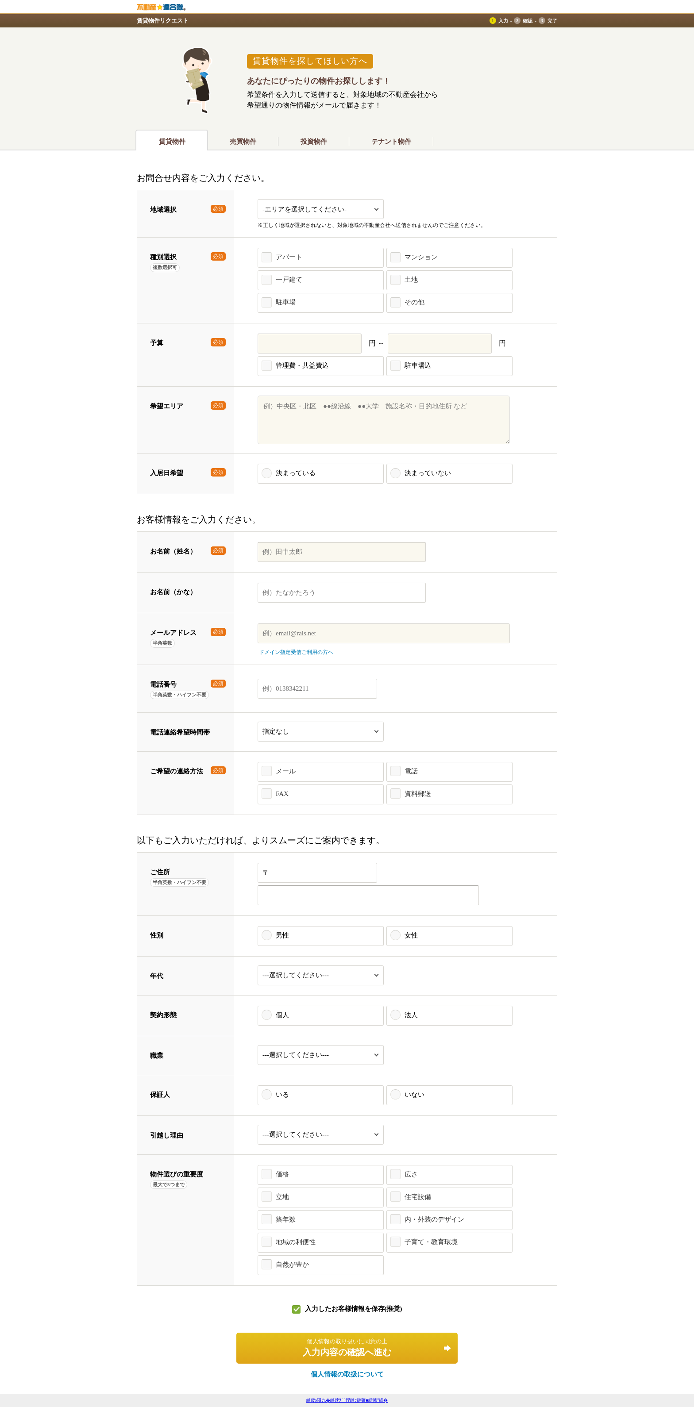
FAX (282, 793)
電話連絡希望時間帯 (180, 732)
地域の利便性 (296, 1242)
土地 (411, 279)
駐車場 (286, 302)
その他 (414, 302)
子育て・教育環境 (431, 1242)
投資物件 (314, 141)
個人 (282, 1015)
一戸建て (289, 279)
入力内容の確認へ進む (347, 1347)
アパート (289, 257)
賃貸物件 (172, 141)
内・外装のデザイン (434, 1219)
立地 (282, 1196)
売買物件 (243, 141)
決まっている (296, 473)
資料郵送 (418, 793)
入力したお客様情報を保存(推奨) (353, 1308)
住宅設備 (418, 1196)
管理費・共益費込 (302, 365)
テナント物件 (391, 141)
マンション (421, 257)
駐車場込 (418, 365)
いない (414, 1094)
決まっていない (428, 473)
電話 (411, 771)
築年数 (286, 1219)
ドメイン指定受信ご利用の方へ (296, 652)
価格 (282, 1174)
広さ (411, 1174)
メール (286, 771)
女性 (411, 935)
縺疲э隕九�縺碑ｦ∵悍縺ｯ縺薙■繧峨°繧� (347, 1400)
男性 (282, 935)
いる (282, 1094)
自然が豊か (292, 1264)
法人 (411, 1015)
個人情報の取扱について (347, 1374)
